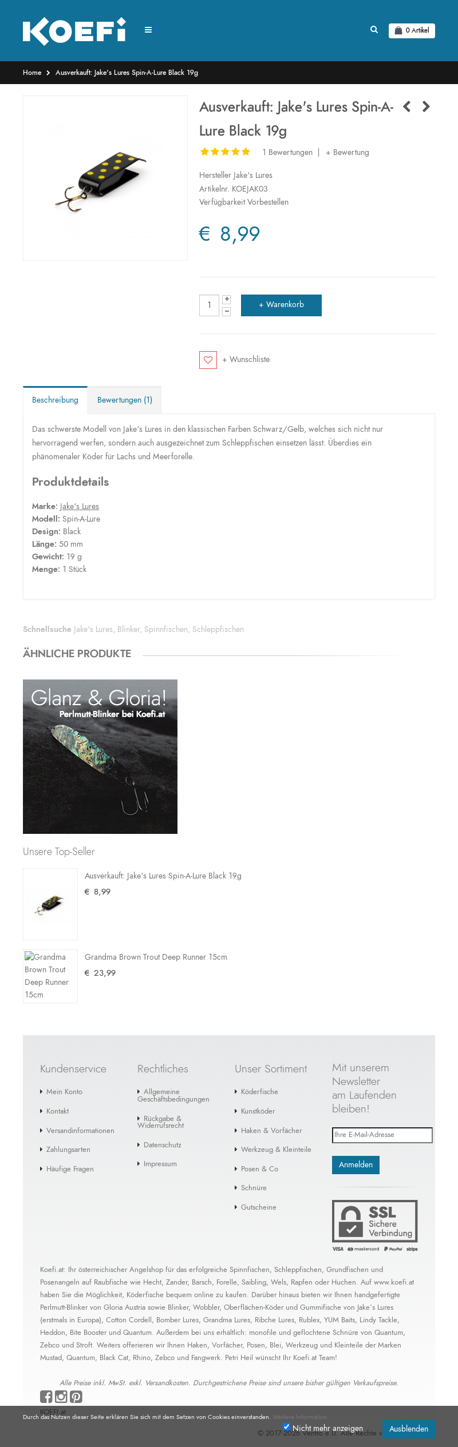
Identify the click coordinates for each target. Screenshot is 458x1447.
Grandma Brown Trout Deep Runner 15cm (156, 940)
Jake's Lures (253, 176)
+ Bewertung (347, 153)
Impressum (160, 1148)
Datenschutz (162, 1129)
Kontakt (57, 1095)
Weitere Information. (301, 1417)
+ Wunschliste (246, 360)
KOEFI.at (53, 1396)
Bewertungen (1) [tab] (124, 400)
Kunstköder (258, 1095)
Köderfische (259, 1076)
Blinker (128, 630)
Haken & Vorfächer (271, 1115)
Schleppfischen (218, 630)
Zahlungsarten (68, 1134)
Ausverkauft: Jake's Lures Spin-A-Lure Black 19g (127, 72)
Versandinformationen (80, 1115)
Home (32, 72)
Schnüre (254, 1172)
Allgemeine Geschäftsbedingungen (173, 1079)
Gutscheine (259, 1191)
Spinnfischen (166, 630)
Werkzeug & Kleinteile (276, 1134)
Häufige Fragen (70, 1153)
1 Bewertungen (287, 153)
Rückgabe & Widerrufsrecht (160, 1106)
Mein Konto (64, 1076)
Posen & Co (259, 1153)
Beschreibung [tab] (55, 400)
